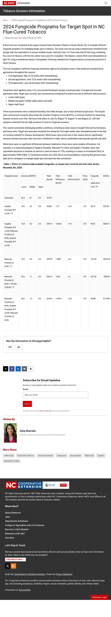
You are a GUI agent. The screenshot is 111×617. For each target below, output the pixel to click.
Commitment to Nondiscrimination (29, 574)
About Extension (13, 512)
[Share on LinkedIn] (18, 368)
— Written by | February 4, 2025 (22, 38)
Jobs (7, 517)
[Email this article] (24, 368)
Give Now (9, 538)
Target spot (61, 456)
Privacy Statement (64, 574)
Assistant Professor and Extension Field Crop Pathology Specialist (42, 435)
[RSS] (13, 566)
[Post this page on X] (5, 368)
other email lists (45, 411)
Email (26, 389)
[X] (7, 566)
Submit (27, 404)
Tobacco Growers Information (24, 11)
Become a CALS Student (16, 529)
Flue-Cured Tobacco (25, 456)
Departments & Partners (16, 521)
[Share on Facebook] (11, 368)
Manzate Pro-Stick (11, 461)
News (5, 20)
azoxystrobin (75, 456)
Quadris (101, 456)
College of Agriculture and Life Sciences (24, 525)
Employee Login (99, 597)
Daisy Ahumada (19, 38)
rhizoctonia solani (45, 456)
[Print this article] (30, 368)
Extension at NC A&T (15, 533)
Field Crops (8, 456)
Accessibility (25, 590)
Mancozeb (89, 456)
